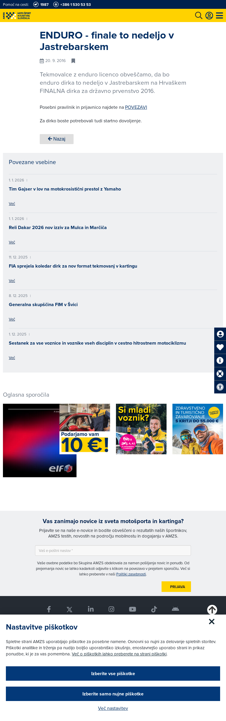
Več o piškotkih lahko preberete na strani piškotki (119, 654)
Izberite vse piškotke (113, 673)
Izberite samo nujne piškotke (113, 693)
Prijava (177, 587)
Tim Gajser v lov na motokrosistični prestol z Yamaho (65, 189)
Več (12, 203)
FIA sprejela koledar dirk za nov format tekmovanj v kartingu (73, 266)
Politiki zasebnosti (131, 574)
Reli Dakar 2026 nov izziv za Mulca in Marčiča (58, 227)
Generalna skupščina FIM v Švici (43, 304)
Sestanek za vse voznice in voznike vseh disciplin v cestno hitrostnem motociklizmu (97, 343)
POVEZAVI (136, 107)
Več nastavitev (113, 708)
